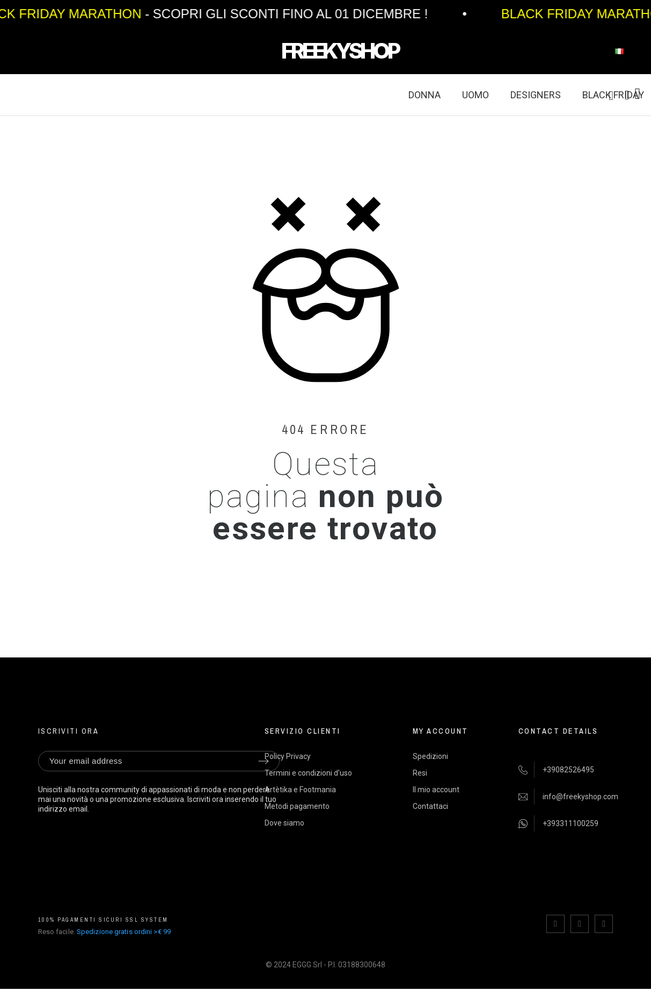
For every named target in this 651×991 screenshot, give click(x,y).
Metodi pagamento (297, 806)
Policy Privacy (288, 756)
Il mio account (436, 789)
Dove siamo (284, 823)
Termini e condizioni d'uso (308, 773)
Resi (420, 773)
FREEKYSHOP (339, 51)
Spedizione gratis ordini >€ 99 (124, 932)
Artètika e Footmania (300, 789)
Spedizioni (430, 756)
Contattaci (430, 806)
